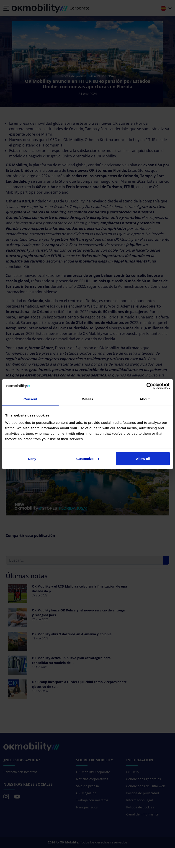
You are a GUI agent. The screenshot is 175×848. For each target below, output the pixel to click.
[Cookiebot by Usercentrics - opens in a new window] (150, 386)
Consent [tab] (30, 399)
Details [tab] (87, 399)
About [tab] (145, 399)
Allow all (143, 458)
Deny (32, 458)
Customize (87, 458)
